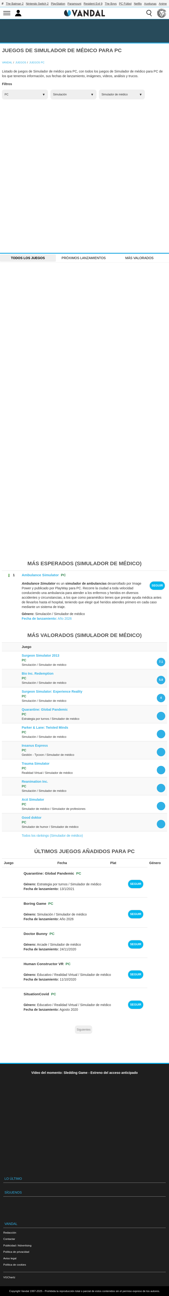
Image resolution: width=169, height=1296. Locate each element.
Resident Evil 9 (93, 3)
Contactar (9, 1238)
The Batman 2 (14, 3)
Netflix (138, 3)
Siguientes (84, 1029)
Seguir (157, 585)
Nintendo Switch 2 (37, 3)
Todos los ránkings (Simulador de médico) (52, 835)
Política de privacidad (16, 1251)
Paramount (74, 3)
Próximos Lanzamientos (83, 258)
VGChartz (9, 1277)
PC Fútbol (125, 3)
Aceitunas (150, 3)
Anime (163, 3)
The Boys (111, 3)
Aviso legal (9, 1258)
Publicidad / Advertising (17, 1245)
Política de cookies (14, 1264)
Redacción (9, 1232)
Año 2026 (47, 618)
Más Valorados (139, 258)
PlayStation (58, 3)
